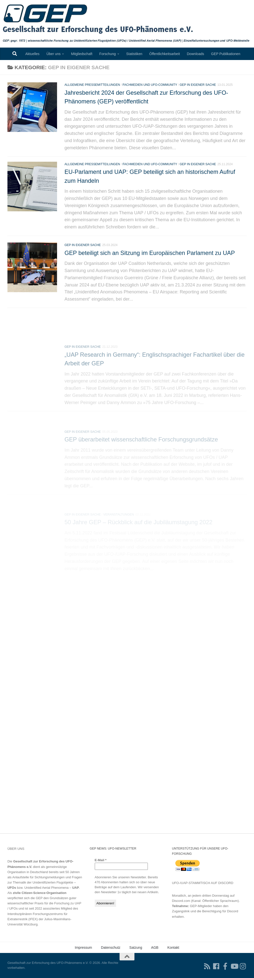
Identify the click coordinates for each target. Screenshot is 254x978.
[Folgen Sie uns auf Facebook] (216, 966)
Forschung (107, 54)
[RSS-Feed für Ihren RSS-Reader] (207, 966)
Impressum (83, 947)
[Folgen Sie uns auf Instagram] (243, 966)
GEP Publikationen (225, 54)
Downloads (195, 54)
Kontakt (173, 947)
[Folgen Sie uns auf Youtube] (234, 966)
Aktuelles (32, 54)
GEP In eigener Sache (198, 91)
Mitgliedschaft (81, 54)
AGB (155, 947)
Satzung (135, 947)
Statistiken (134, 54)
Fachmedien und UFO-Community (150, 91)
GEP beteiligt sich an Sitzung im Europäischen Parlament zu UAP (149, 274)
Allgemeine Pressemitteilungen (92, 91)
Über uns (53, 54)
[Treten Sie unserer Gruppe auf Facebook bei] (225, 966)
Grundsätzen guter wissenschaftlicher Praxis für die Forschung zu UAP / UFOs (44, 903)
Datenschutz (110, 947)
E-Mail (101, 860)
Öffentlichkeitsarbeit (164, 54)
